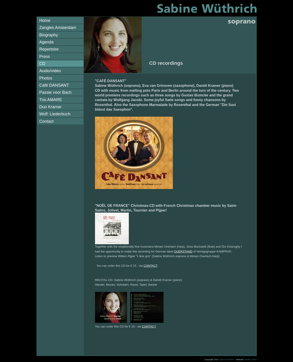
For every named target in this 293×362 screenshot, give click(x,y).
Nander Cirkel (250, 359)
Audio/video (50, 70)
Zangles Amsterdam (57, 27)
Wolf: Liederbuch (55, 114)
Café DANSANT (54, 85)
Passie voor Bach (55, 92)
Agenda (46, 42)
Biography (48, 35)
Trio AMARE (50, 99)
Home (45, 20)
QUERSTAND (183, 251)
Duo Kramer (50, 106)
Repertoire (49, 49)
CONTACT (150, 265)
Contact (46, 121)
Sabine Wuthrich (226, 359)
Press (44, 56)
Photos (45, 78)
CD (42, 63)
